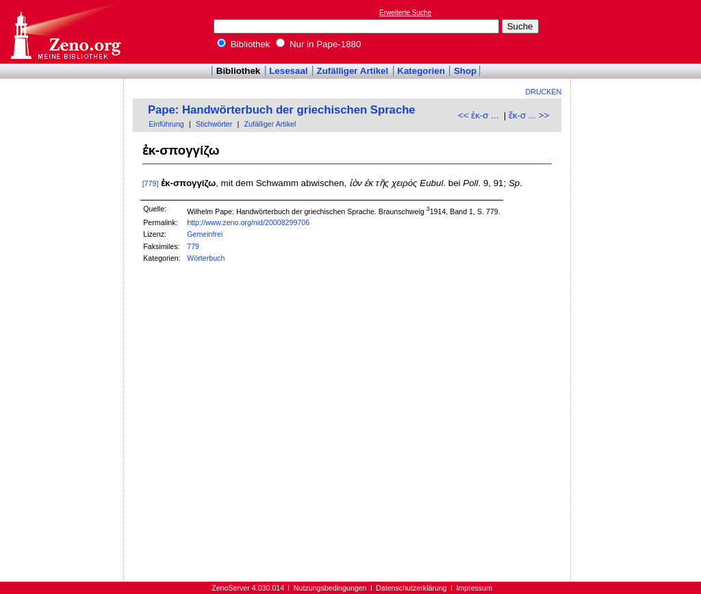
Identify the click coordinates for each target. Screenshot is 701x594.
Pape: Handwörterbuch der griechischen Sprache (282, 109)
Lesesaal (288, 71)
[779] (150, 183)
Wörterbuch (206, 258)
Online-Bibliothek (65, 32)
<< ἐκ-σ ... (478, 115)
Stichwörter (214, 124)
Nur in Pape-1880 (318, 44)
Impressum (474, 588)
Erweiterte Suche (405, 12)
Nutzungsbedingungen (330, 588)
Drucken (544, 92)
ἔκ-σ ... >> (529, 115)
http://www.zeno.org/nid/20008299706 (248, 222)
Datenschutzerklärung (411, 588)
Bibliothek (243, 44)
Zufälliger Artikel (353, 71)
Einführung (166, 124)
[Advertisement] (638, 31)
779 (193, 246)
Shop (465, 71)
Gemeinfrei (204, 234)
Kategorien (421, 71)
